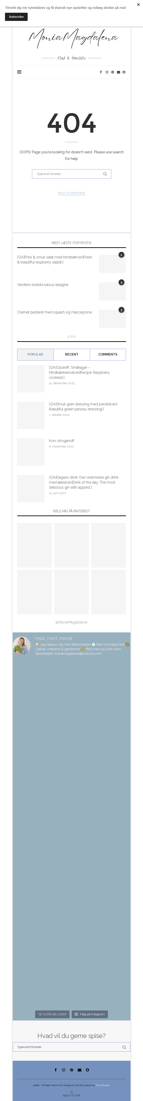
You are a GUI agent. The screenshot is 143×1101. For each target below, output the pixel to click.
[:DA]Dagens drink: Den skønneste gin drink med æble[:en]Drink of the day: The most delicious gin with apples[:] (84, 482)
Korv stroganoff (61, 441)
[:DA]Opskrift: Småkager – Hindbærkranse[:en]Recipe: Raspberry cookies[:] (79, 372)
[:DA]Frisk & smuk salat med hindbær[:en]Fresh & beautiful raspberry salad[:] (54, 259)
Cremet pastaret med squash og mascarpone (54, 312)
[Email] (118, 72)
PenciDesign (103, 1085)
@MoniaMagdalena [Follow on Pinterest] (71, 622)
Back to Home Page (71, 192)
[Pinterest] (113, 72)
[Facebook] (101, 72)
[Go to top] (71, 1095)
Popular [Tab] (35, 354)
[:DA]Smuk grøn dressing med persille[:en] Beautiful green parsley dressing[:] (83, 406)
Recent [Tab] (71, 354)
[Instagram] (107, 72)
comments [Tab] (107, 354)
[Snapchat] (124, 72)
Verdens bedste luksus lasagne (42, 285)
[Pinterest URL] (34, 545)
